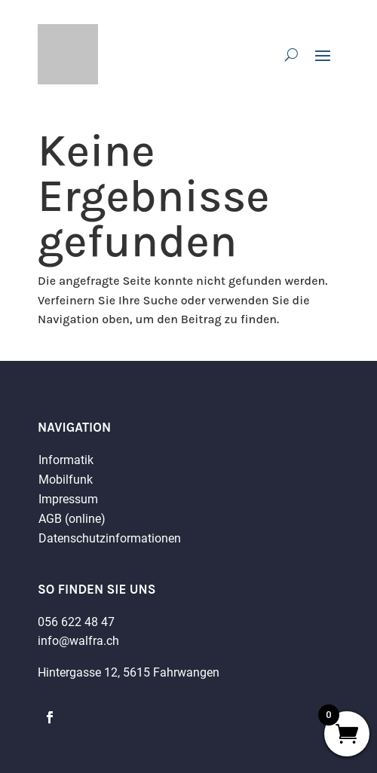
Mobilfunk (65, 479)
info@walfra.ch (78, 641)
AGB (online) (72, 519)
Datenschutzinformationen (109, 538)
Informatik (65, 460)
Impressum (68, 499)
